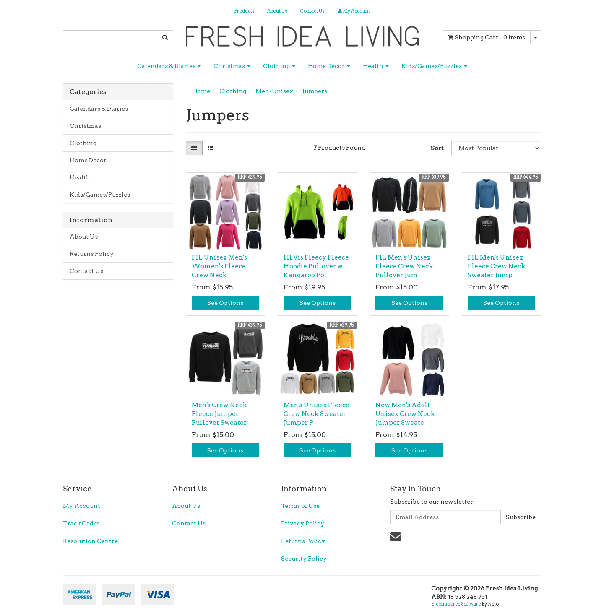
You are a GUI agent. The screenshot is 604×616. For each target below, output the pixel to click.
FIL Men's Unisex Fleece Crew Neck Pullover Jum (404, 266)
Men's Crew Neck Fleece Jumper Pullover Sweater (219, 413)
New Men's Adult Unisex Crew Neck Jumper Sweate (405, 413)
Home (201, 91)
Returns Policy (92, 253)
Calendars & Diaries (169, 65)
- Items (486, 37)
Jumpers (314, 91)
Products (244, 11)
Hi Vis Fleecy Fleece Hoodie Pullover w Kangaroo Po (316, 266)
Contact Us (312, 11)
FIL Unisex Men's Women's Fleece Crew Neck (219, 266)
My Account (81, 505)
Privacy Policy (302, 523)
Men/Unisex (274, 91)
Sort (437, 148)
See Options (225, 302)
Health (376, 65)
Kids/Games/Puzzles (434, 65)
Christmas (231, 65)
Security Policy (304, 558)
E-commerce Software (456, 604)
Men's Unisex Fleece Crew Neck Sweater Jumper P (316, 413)
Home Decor (329, 65)
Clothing (279, 65)
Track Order (81, 523)
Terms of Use (300, 505)
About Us (277, 11)
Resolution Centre (90, 541)
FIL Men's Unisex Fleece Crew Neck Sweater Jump (497, 266)
